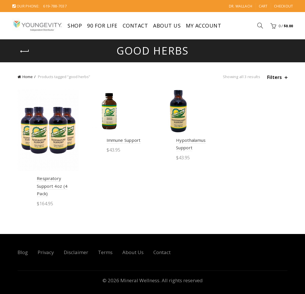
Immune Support (124, 140)
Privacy (46, 252)
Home (27, 76)
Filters (274, 77)
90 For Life (102, 25)
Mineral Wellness (139, 280)
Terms (105, 252)
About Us (167, 25)
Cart (263, 6)
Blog (23, 252)
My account (203, 25)
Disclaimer (76, 252)
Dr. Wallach (240, 6)
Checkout (283, 6)
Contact (135, 25)
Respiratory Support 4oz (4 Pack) (52, 185)
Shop (74, 25)
